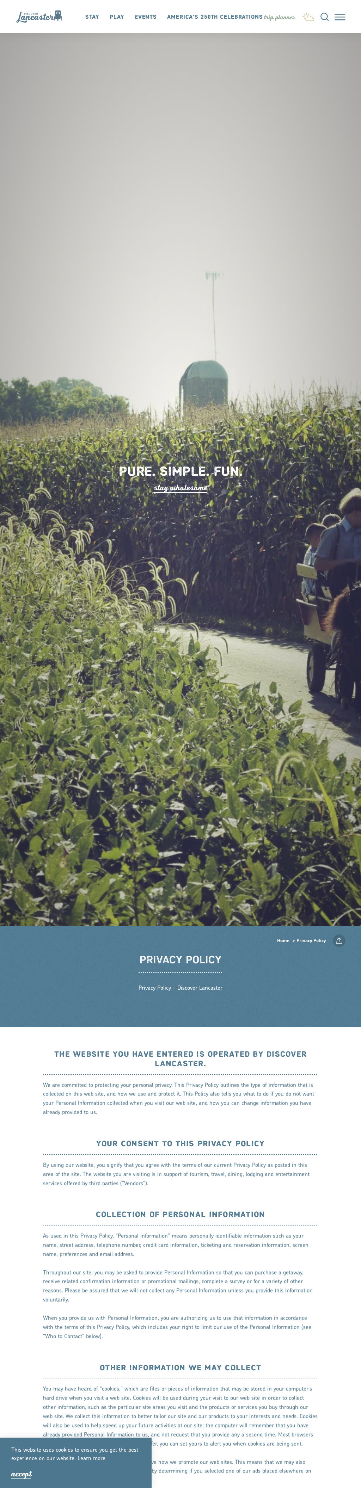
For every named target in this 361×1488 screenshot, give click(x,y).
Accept (21, 1474)
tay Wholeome (180, 488)
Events (146, 17)
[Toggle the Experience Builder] (279, 17)
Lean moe (91, 1459)
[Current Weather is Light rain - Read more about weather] (308, 15)
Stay (92, 17)
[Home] (42, 16)
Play (117, 17)
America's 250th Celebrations (215, 17)
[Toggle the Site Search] (324, 16)
